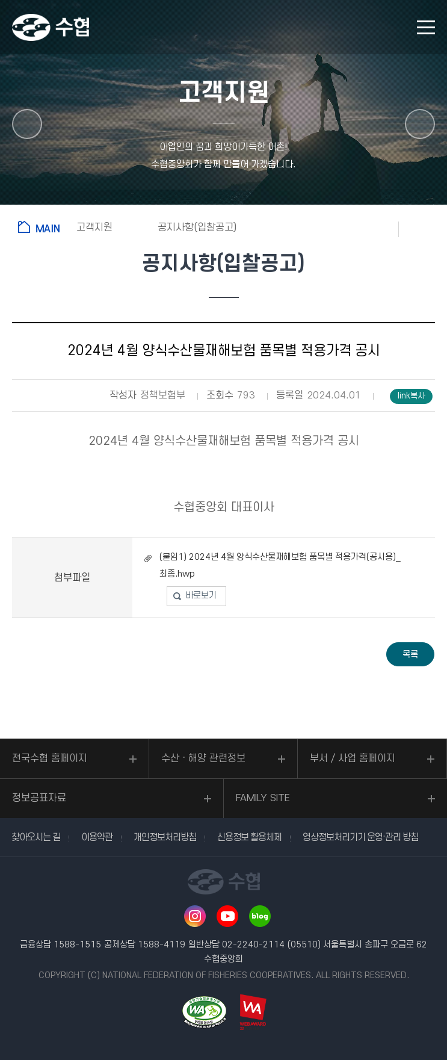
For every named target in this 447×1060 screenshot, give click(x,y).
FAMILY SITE (263, 798)
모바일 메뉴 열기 (426, 27)
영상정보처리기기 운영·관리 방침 (360, 837)
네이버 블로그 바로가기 (260, 916)
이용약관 (97, 837)
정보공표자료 (39, 798)
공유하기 (423, 229)
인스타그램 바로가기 (195, 916)
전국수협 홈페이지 (49, 758)
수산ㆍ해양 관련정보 (203, 758)
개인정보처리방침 (165, 837)
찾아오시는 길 (35, 837)
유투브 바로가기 (227, 916)
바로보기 (201, 595)
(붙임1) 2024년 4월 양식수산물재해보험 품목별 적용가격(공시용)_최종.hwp (280, 565)
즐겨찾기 (375, 229)
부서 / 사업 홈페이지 (352, 758)
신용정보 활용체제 (249, 837)
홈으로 (41, 227)
